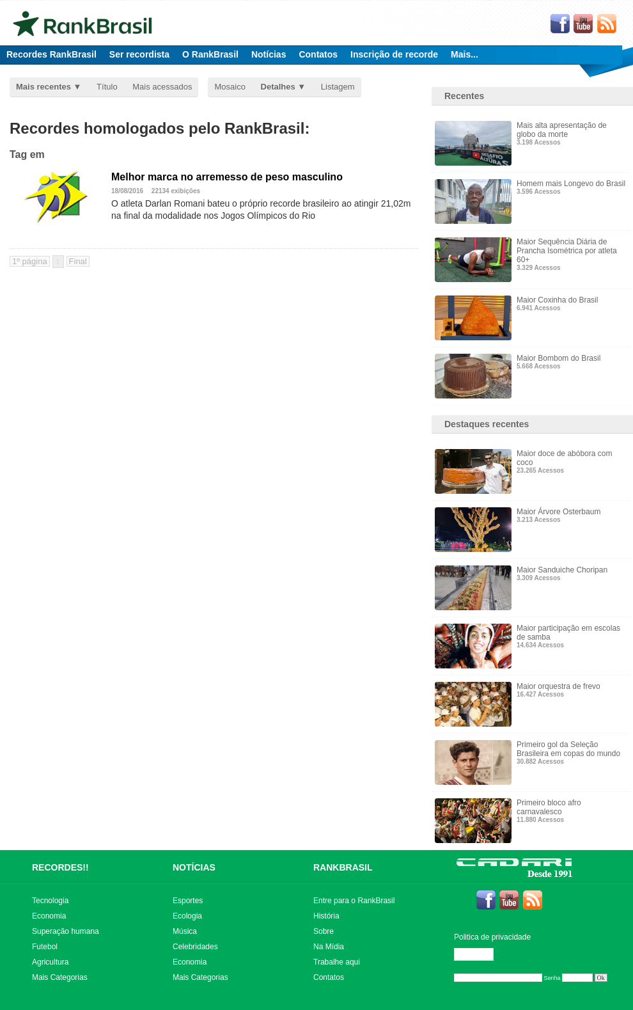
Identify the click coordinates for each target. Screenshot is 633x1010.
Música (185, 931)
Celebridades (195, 946)
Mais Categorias (60, 977)
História (326, 915)
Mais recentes (43, 86)
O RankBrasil (210, 54)
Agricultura (50, 962)
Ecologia (187, 915)
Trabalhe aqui (336, 962)
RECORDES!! (60, 867)
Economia (49, 915)
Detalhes (278, 86)
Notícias (268, 54)
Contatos (318, 54)
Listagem (338, 86)
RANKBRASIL (343, 867)
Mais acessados (162, 86)
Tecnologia (50, 900)
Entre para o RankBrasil (354, 900)
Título (107, 86)
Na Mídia (328, 946)
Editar (479, 954)
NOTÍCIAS (194, 867)
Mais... (464, 54)
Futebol (45, 946)
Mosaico (229, 86)
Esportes (188, 900)
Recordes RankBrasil (51, 54)
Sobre (323, 931)
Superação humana (65, 931)
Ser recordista (139, 54)
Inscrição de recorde (394, 54)
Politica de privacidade (492, 937)
